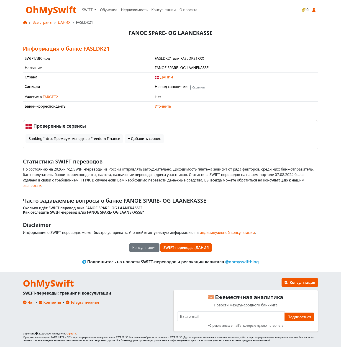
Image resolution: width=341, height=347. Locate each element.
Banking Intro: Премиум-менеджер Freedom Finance (74, 138)
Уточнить (163, 106)
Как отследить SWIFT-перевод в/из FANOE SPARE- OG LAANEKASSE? (83, 212)
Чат (28, 302)
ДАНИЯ (64, 22)
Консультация (144, 247)
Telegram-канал (82, 302)
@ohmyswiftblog (242, 261)
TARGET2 (50, 96)
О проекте (188, 9)
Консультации (163, 9)
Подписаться (299, 316)
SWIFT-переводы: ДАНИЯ (186, 247)
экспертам (32, 185)
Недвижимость (134, 9)
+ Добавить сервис (144, 138)
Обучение (108, 9)
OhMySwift (51, 9)
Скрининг (198, 87)
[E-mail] (231, 316)
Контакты (50, 302)
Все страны (42, 22)
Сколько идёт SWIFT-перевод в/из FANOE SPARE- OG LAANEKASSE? (82, 208)
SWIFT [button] (87, 9)
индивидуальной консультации (227, 232)
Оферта (71, 333)
